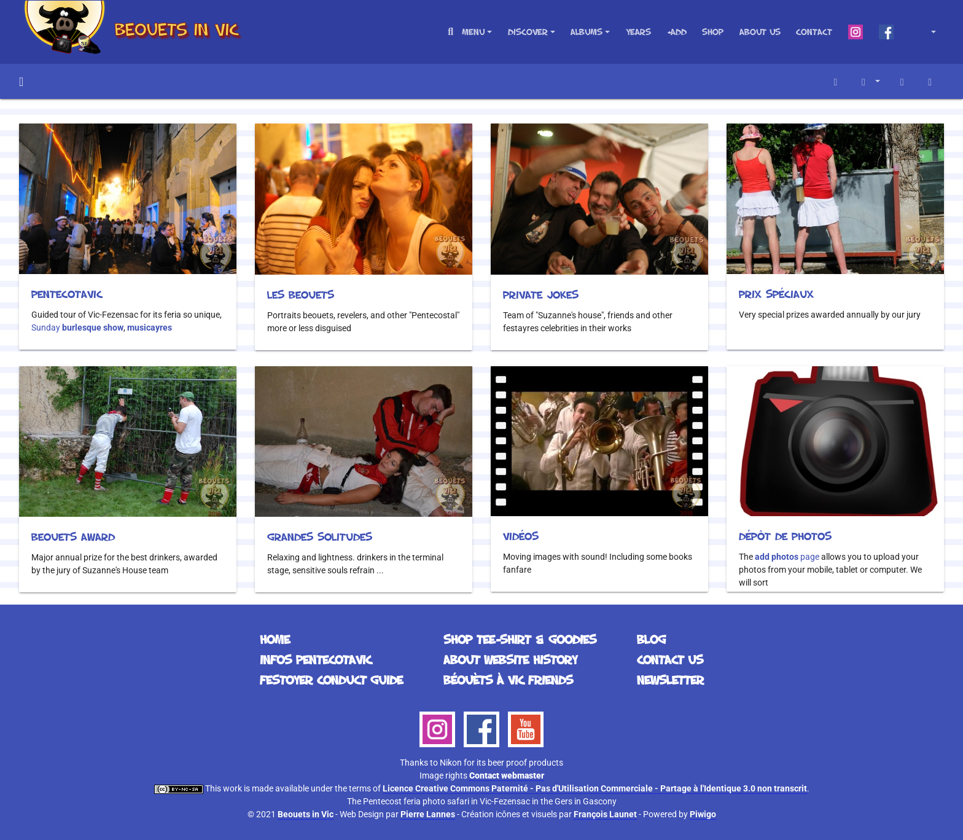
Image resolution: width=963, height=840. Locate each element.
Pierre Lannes (427, 814)
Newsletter (670, 679)
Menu (473, 31)
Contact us (670, 659)
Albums (586, 31)
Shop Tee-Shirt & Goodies (519, 639)
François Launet (605, 814)
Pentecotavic (67, 293)
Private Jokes (541, 294)
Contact (814, 31)
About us (760, 31)
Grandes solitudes (319, 536)
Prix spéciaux (776, 293)
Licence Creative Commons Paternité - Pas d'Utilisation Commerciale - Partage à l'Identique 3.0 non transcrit (595, 788)
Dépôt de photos (785, 536)
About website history (510, 659)
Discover (528, 31)
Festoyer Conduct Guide (331, 679)
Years (638, 31)
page (787, 557)
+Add (677, 31)
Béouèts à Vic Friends (508, 679)
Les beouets (300, 294)
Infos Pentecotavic (316, 659)
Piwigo (703, 814)
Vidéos (521, 536)
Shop (712, 31)
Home (21, 82)
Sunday (77, 327)
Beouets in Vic (305, 814)
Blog (651, 639)
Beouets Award (73, 536)
